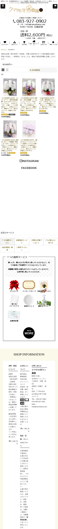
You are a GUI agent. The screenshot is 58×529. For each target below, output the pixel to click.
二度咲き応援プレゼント (36, 241)
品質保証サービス (21, 241)
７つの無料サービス (7, 241)
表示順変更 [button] (35, 70)
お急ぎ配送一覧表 (7, 248)
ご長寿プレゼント (21, 248)
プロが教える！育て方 (50, 241)
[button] (3, 6)
